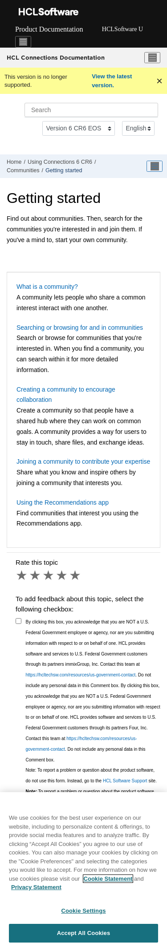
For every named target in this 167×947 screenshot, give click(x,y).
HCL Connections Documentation (56, 57)
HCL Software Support (125, 780)
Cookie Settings (83, 910)
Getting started (63, 170)
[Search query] (91, 110)
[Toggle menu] (152, 58)
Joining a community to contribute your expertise (83, 461)
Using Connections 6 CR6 (60, 162)
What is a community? (47, 286)
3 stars (49, 575)
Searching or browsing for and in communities (79, 327)
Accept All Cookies (83, 933)
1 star (22, 575)
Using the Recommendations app (62, 502)
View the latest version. (112, 81)
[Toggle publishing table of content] (155, 166)
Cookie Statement (108, 878)
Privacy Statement (36, 887)
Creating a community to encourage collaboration (65, 395)
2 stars (35, 575)
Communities (23, 170)
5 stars (75, 575)
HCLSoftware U (122, 29)
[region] (83, 869)
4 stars (62, 575)
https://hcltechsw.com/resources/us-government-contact (81, 674)
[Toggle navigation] (23, 42)
